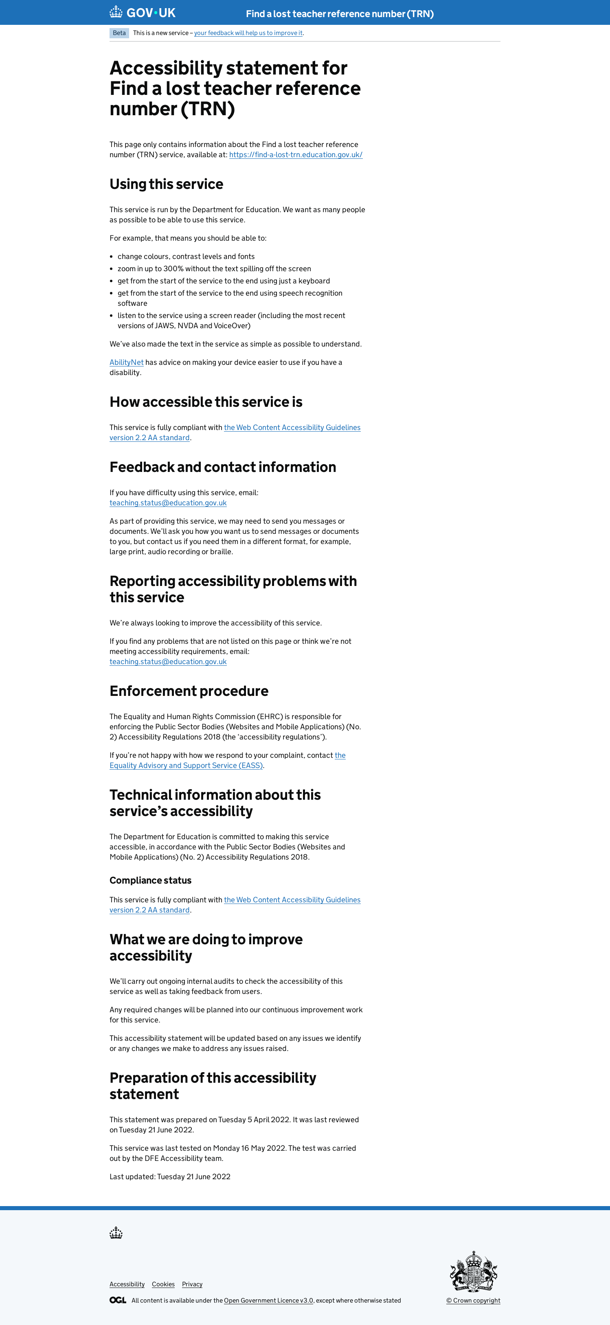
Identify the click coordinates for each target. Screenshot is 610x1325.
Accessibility (127, 1284)
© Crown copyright (473, 1300)
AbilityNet (127, 362)
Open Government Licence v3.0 (268, 1300)
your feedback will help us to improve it (248, 33)
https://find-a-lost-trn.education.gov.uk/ (296, 154)
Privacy (192, 1284)
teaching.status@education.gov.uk (168, 502)
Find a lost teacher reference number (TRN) (340, 14)
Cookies (163, 1284)
